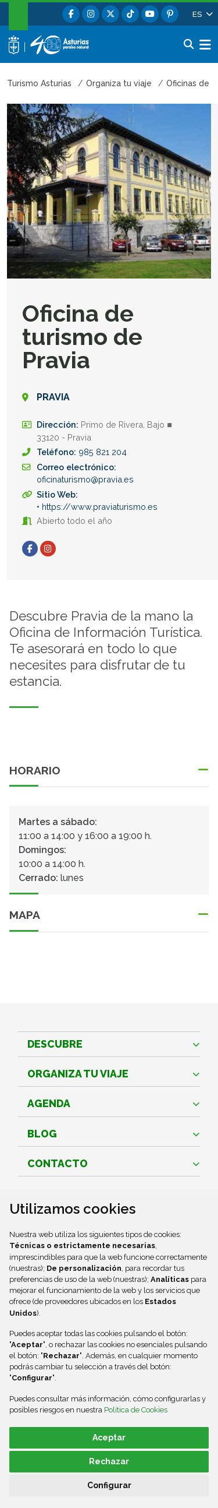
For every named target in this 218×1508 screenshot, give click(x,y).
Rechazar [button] (109, 1461)
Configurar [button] (109, 1485)
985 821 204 (102, 452)
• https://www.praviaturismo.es (97, 507)
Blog (42, 1134)
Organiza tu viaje (77, 1073)
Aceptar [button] (109, 1437)
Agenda (48, 1103)
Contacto (57, 1163)
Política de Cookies (135, 1409)
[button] (201, 14)
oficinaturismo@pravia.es (85, 479)
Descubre (55, 1044)
